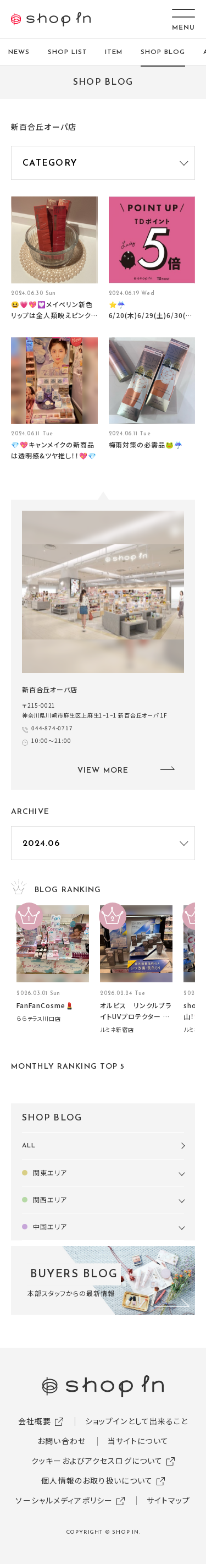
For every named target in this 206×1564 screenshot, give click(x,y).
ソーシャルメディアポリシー (64, 1500)
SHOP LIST (67, 52)
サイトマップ (169, 1500)
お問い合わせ (61, 1440)
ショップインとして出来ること (136, 1420)
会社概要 (34, 1420)
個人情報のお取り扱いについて (97, 1480)
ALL (29, 1145)
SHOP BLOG (163, 52)
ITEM (114, 52)
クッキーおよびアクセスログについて (97, 1460)
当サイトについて (138, 1440)
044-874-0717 (52, 728)
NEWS (19, 52)
